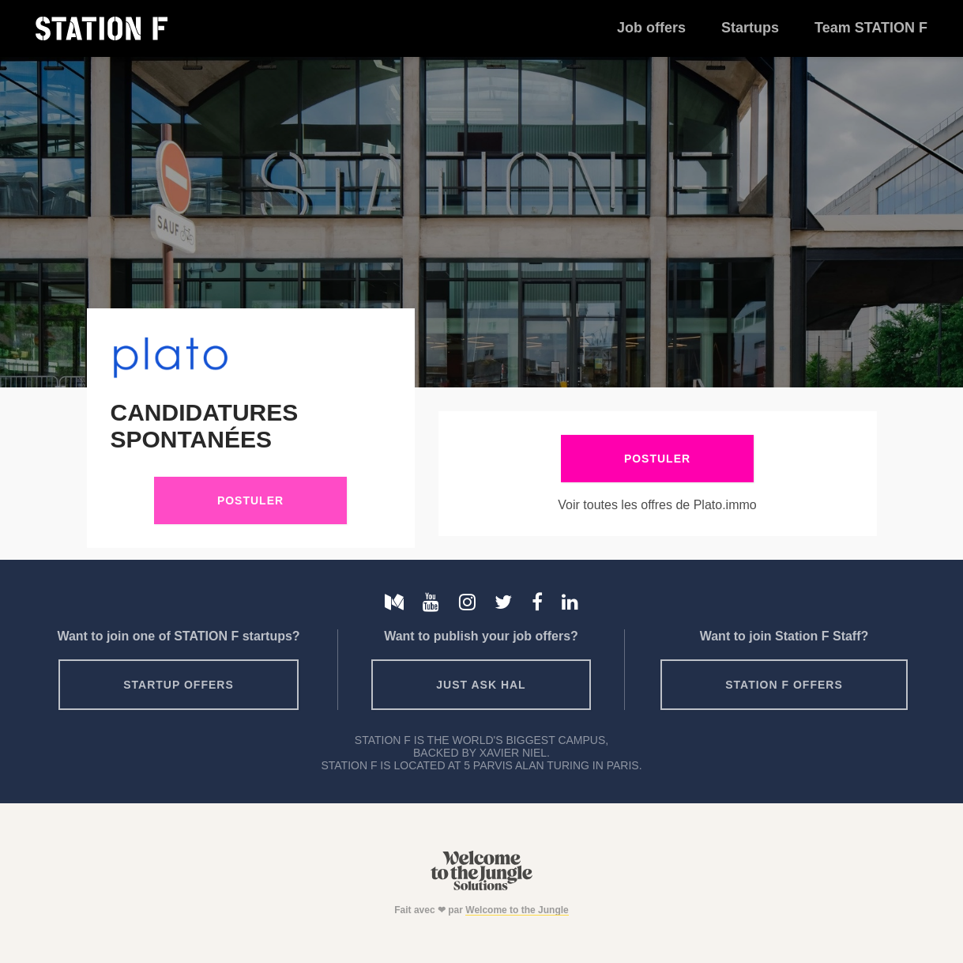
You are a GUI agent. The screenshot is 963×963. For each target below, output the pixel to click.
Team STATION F (870, 28)
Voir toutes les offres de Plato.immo (657, 505)
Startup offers (178, 684)
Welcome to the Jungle (516, 910)
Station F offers (783, 684)
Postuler (250, 500)
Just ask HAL (480, 684)
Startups (750, 28)
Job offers (651, 28)
